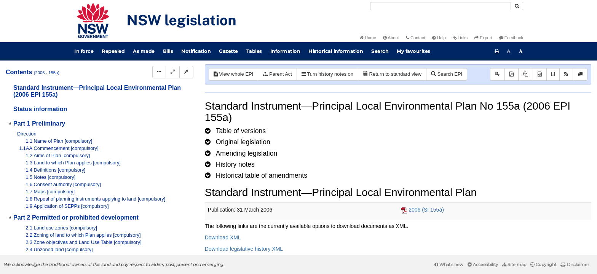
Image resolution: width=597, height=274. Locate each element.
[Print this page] (496, 51)
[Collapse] (186, 72)
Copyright (543, 264)
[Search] (440, 6)
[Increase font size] (520, 51)
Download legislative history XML (244, 249)
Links (460, 37)
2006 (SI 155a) (426, 210)
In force (83, 51)
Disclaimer (574, 264)
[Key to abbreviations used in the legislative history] (497, 74)
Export (483, 37)
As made (144, 51)
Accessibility (483, 264)
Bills (168, 51)
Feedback (511, 37)
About (391, 37)
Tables (254, 51)
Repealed (113, 51)
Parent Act (277, 74)
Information (285, 51)
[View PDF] (511, 74)
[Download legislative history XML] (540, 74)
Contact (415, 37)
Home (368, 37)
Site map (514, 264)
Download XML (223, 237)
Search (379, 51)
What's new (448, 264)
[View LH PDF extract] (525, 74)
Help (439, 37)
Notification (196, 51)
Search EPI (446, 74)
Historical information (335, 51)
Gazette (228, 51)
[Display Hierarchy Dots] (159, 72)
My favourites (413, 51)
